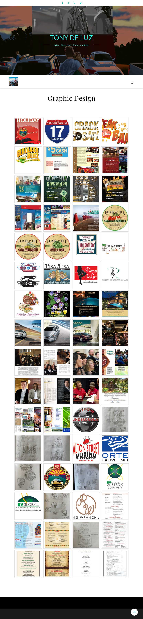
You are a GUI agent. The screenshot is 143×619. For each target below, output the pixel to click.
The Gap (87, 614)
